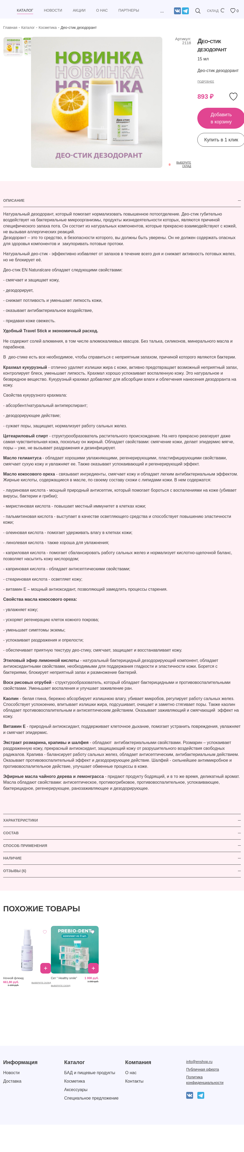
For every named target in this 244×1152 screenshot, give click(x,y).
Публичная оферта (202, 1069)
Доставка (12, 1081)
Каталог (28, 27)
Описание (13, 200)
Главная (10, 27)
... (162, 11)
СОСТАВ (11, 833)
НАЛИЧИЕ (12, 858)
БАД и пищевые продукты (89, 1072)
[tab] (122, 200)
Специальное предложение (91, 1098)
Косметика (48, 27)
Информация (20, 1062)
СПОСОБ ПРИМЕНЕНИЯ (25, 846)
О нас (131, 1072)
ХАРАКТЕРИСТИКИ (20, 820)
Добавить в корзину (45, 968)
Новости (11, 1072)
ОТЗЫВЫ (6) (14, 871)
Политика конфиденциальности (205, 1080)
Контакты (134, 1081)
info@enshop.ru (199, 1062)
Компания (138, 1062)
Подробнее (205, 81)
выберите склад (41, 982)
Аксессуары (76, 1089)
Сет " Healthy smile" (64, 978)
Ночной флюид (13, 978)
